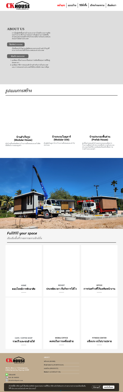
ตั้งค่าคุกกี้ (96, 387)
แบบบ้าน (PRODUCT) (51, 368)
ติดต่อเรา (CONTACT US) (52, 372)
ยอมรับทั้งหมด (108, 387)
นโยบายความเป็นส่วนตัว (18, 388)
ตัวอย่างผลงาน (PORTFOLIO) (54, 365)
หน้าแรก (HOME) (49, 361)
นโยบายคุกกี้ (32, 388)
